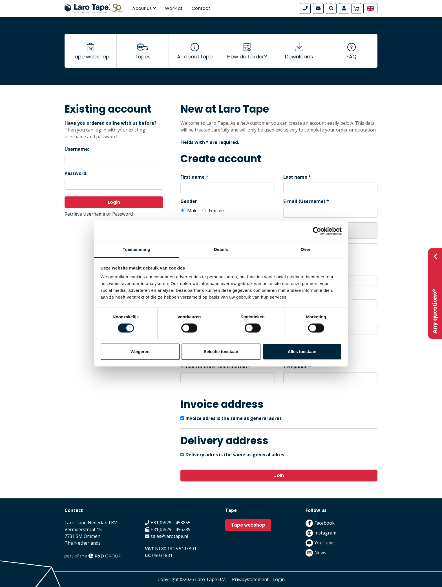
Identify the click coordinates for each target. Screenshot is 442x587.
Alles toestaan (302, 351)
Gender (188, 201)
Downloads (299, 56)
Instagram (325, 533)
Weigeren (140, 351)
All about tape (195, 56)
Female (216, 210)
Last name (295, 177)
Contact (201, 8)
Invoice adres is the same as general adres (233, 418)
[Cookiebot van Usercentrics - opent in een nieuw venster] (317, 231)
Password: (76, 173)
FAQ (351, 56)
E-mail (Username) (304, 201)
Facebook (324, 523)
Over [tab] (306, 249)
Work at (174, 8)
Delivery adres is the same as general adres (234, 455)
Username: (77, 149)
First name (192, 177)
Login (114, 202)
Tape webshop (90, 56)
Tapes (143, 56)
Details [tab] (221, 249)
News (320, 552)
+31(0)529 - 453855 (171, 523)
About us (144, 8)
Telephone (295, 366)
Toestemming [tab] (136, 249)
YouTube (324, 543)
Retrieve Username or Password (99, 214)
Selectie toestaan (221, 351)
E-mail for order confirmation (213, 366)
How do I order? (247, 56)
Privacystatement (250, 579)
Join (279, 475)
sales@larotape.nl (169, 536)
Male (192, 210)
